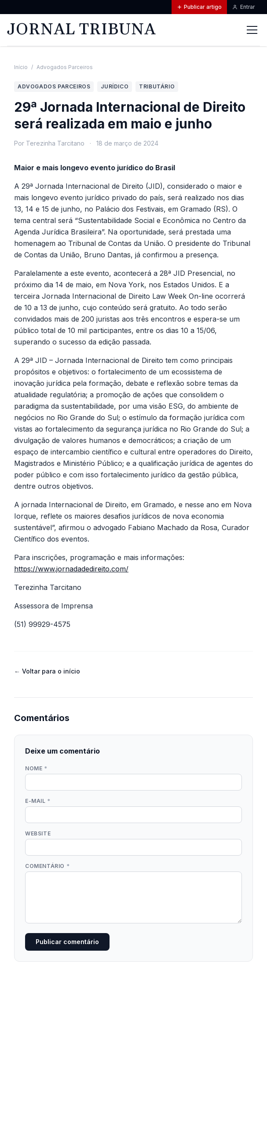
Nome (36, 768)
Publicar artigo (199, 7)
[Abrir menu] (252, 30)
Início (21, 67)
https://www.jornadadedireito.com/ (71, 568)
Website (38, 833)
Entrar (243, 7)
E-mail (38, 801)
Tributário (157, 86)
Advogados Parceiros (65, 67)
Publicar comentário (67, 941)
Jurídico (114, 86)
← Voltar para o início (47, 671)
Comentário (47, 866)
